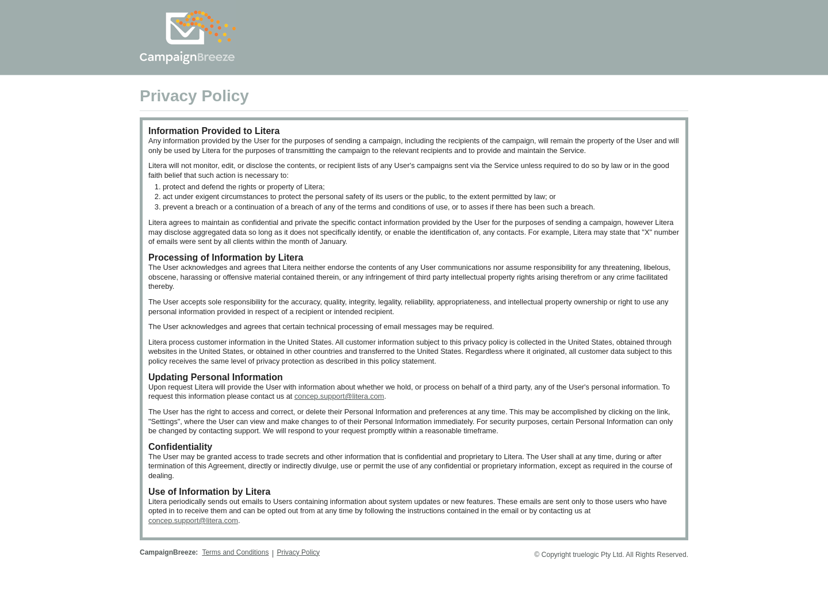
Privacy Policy (298, 552)
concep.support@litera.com (339, 396)
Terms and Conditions (235, 552)
